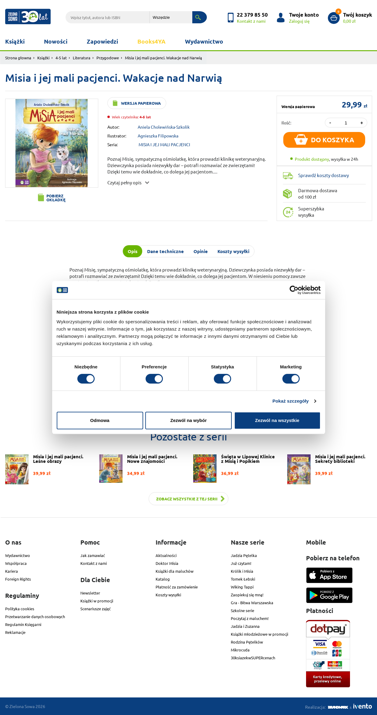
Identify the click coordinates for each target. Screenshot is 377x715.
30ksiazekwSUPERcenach (253, 657)
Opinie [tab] (201, 251)
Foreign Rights (18, 579)
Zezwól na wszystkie (277, 420)
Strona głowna (18, 57)
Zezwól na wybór (188, 420)
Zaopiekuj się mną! (247, 594)
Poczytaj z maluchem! (250, 618)
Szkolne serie (242, 610)
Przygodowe (107, 57)
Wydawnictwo (204, 41)
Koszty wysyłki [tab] (233, 251)
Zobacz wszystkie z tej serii (186, 498)
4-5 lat (61, 57)
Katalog (163, 579)
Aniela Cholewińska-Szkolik (164, 127)
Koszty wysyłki (168, 594)
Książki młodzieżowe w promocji (259, 634)
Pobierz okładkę (56, 198)
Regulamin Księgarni (23, 624)
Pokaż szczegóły (290, 401)
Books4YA (151, 41)
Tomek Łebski (243, 579)
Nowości (55, 41)
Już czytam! (241, 563)
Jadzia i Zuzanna (245, 626)
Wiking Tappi (242, 586)
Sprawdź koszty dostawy (323, 175)
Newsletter (90, 592)
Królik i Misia (242, 571)
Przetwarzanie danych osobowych (35, 616)
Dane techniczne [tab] (165, 251)
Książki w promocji (96, 600)
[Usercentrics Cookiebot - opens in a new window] (294, 290)
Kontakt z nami (93, 563)
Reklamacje (15, 632)
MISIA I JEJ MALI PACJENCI (164, 144)
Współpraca (16, 563)
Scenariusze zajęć (95, 608)
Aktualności (166, 555)
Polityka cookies (19, 608)
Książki (15, 41)
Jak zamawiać (92, 555)
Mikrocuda (240, 649)
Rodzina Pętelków (247, 641)
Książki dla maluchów (175, 571)
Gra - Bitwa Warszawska (252, 602)
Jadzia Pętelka (244, 555)
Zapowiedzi (102, 41)
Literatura (81, 57)
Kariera (11, 571)
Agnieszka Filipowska (158, 135)
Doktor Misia (167, 563)
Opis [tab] (132, 251)
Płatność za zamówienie (177, 586)
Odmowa (99, 420)
